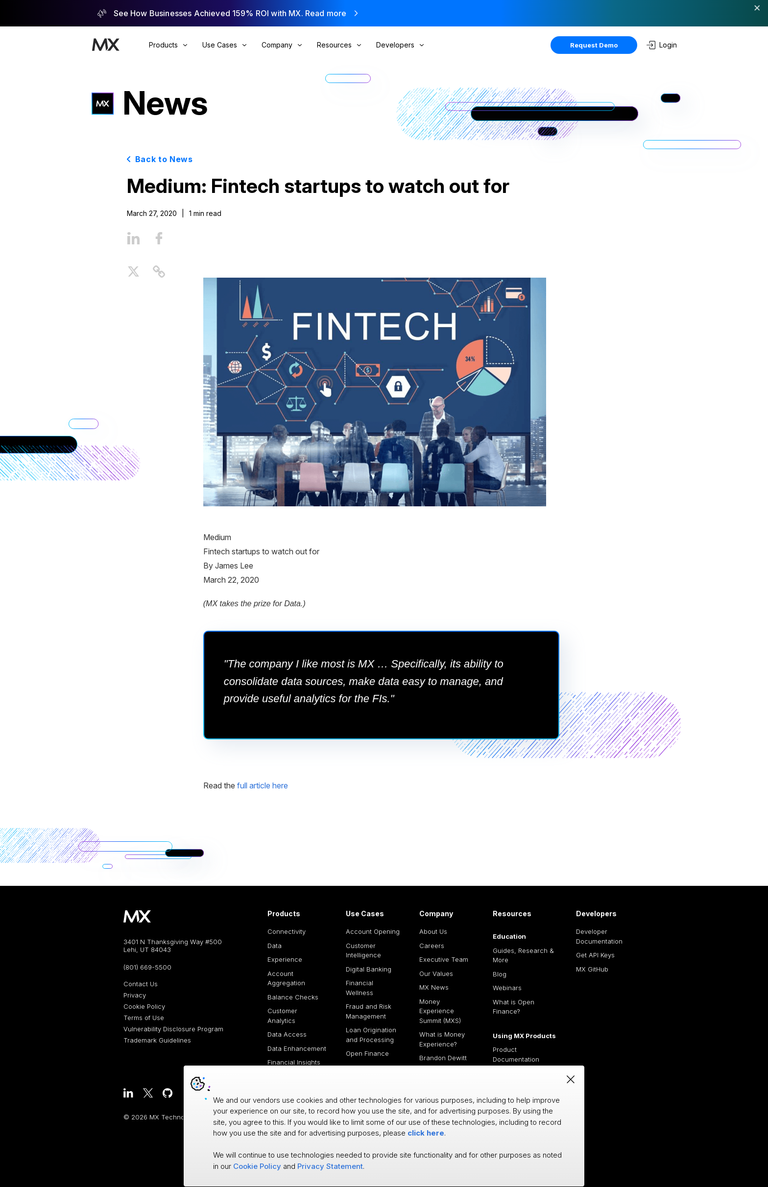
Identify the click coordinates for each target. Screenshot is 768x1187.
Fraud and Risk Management (368, 1011)
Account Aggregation (286, 978)
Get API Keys (595, 955)
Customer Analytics (282, 1015)
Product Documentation (516, 1054)
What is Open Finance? (513, 1007)
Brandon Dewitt (443, 1058)
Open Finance (367, 1053)
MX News (434, 987)
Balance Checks (292, 997)
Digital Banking (368, 969)
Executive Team (443, 959)
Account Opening (373, 931)
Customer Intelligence (363, 950)
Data (274, 946)
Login (661, 45)
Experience (284, 959)
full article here (262, 785)
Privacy (134, 995)
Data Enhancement (296, 1048)
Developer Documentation (599, 936)
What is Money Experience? (442, 1039)
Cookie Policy (144, 1006)
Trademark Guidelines (157, 1040)
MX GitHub (592, 969)
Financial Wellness (359, 988)
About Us (433, 931)
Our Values (436, 973)
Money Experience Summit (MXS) (440, 1010)
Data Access (287, 1034)
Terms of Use (143, 1018)
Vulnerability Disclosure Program (173, 1029)
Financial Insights (293, 1062)
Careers (431, 946)
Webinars (507, 988)
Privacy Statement (330, 1166)
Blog (499, 974)
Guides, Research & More (523, 955)
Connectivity (286, 931)
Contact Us (140, 984)
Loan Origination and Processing (371, 1035)
